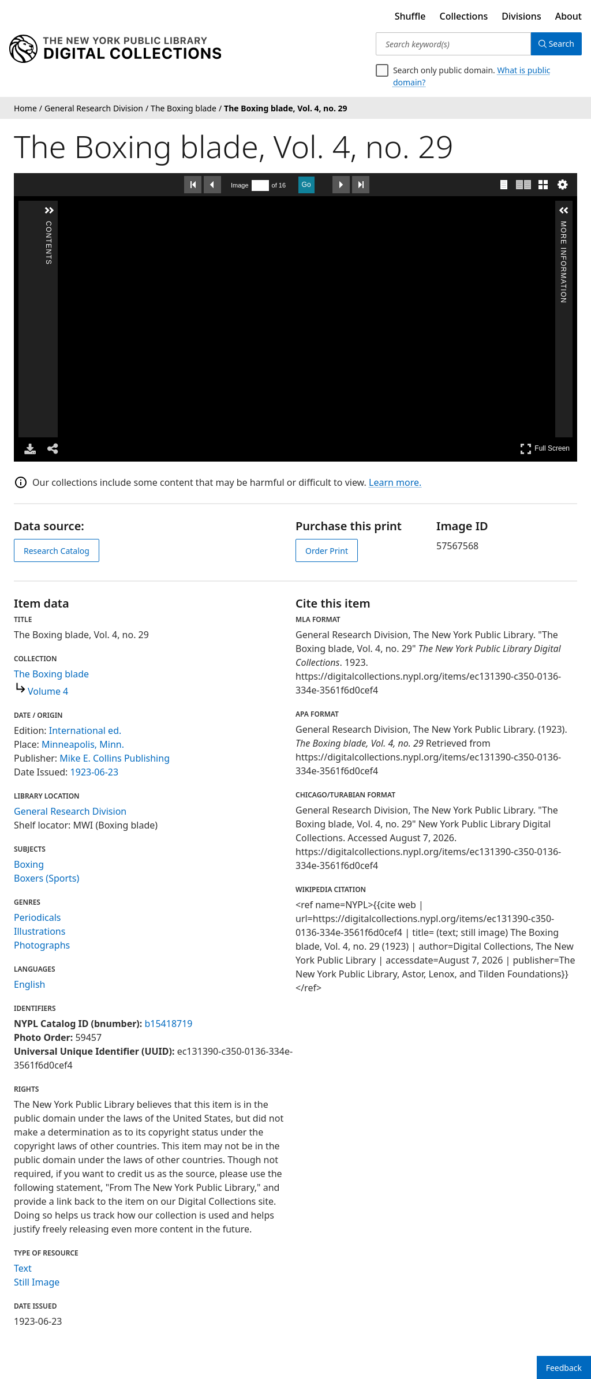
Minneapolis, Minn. (83, 744)
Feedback (564, 1367)
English (29, 984)
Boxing (29, 864)
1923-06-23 (94, 772)
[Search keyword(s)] (452, 43)
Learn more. (395, 482)
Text (23, 1268)
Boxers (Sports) (46, 878)
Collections (464, 16)
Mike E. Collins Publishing (114, 758)
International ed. (85, 730)
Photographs (42, 945)
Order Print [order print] (326, 550)
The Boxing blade (51, 674)
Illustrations (39, 931)
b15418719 (168, 1023)
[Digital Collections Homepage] (115, 49)
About (568, 16)
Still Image (36, 1282)
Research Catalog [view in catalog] (56, 550)
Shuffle (410, 16)
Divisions (521, 16)
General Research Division (70, 811)
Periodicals (37, 917)
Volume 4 (48, 691)
